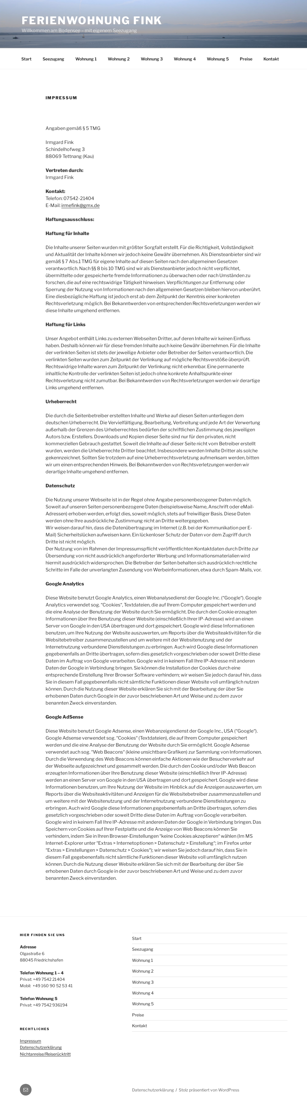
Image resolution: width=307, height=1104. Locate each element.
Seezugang (53, 58)
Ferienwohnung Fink (92, 20)
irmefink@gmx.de (80, 205)
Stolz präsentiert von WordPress (209, 1089)
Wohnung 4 (185, 58)
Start (26, 58)
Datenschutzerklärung (41, 1047)
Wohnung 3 (152, 58)
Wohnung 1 (86, 58)
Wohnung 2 (119, 58)
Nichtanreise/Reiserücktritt (45, 1053)
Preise (246, 58)
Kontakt (271, 58)
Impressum (30, 1040)
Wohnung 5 (218, 58)
